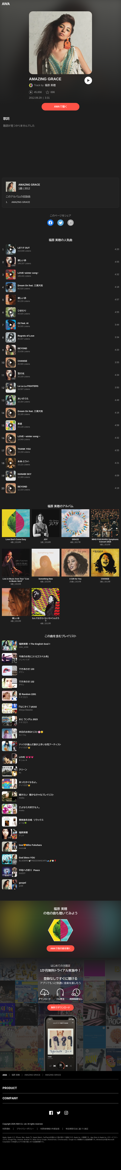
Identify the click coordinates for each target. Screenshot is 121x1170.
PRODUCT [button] (10, 1088)
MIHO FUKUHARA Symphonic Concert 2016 (105, 540)
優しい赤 (15, 618)
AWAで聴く (60, 106)
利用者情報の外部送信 (49, 1129)
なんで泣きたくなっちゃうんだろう (45, 619)
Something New (45, 579)
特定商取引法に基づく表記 (77, 1129)
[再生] (88, 80)
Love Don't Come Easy (16, 539)
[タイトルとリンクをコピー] (70, 223)
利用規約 (6, 1129)
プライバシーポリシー (25, 1129)
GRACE (75, 539)
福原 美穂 (50, 85)
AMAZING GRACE (29, 184)
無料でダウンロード (60, 1007)
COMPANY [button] (10, 1098)
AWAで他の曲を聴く (60, 948)
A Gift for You (75, 579)
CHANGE (105, 579)
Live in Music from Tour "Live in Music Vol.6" (16, 580)
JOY (45, 539)
